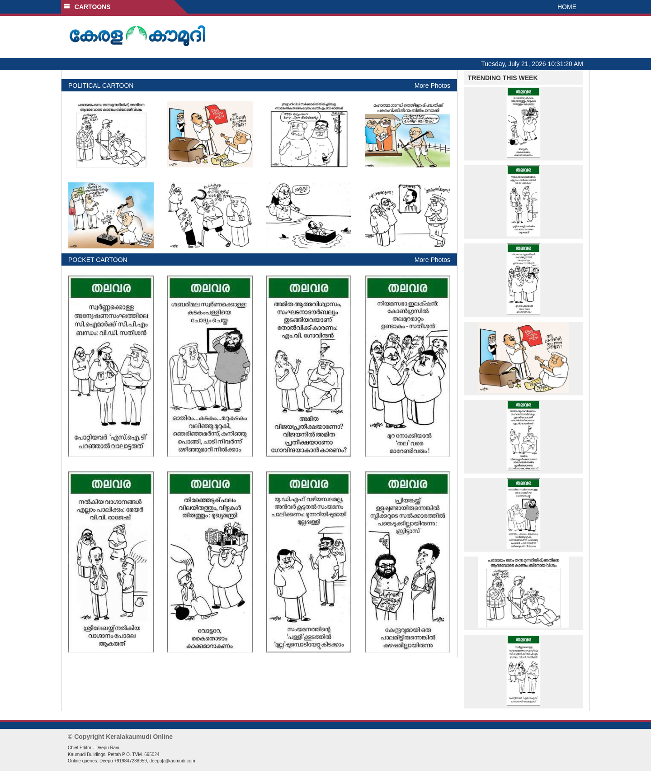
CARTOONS (87, 6)
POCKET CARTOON (97, 259)
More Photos (432, 85)
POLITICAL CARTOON (100, 85)
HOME (566, 6)
